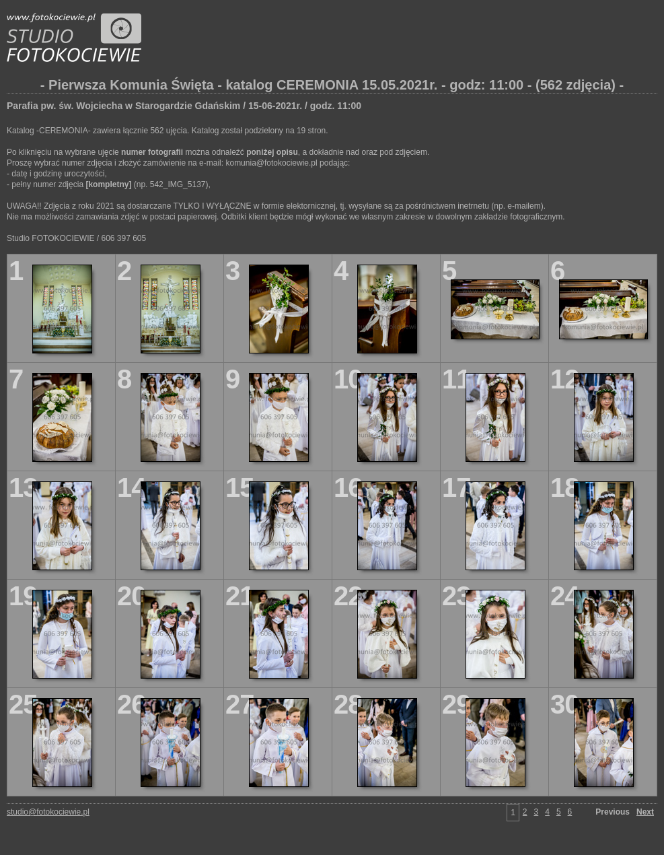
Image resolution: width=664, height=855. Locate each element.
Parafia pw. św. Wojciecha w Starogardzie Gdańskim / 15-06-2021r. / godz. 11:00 (184, 105)
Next (645, 812)
